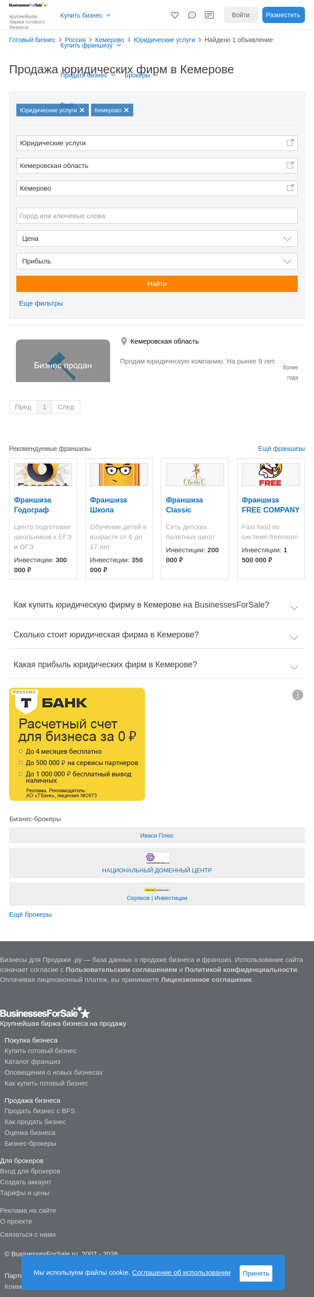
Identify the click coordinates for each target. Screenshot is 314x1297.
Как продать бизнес (35, 1121)
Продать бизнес (83, 75)
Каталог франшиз (32, 1061)
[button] (174, 14)
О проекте (16, 1221)
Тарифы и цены (24, 1192)
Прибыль (36, 261)
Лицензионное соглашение (206, 979)
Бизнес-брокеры (30, 1143)
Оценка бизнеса (30, 1132)
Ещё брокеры (30, 914)
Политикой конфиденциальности (241, 969)
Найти (157, 283)
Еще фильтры (41, 303)
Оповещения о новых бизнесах (54, 1072)
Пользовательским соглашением (121, 969)
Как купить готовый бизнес (46, 1083)
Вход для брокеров (30, 1171)
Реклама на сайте (28, 1210)
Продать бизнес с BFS (40, 1111)
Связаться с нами (28, 1234)
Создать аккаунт (26, 1182)
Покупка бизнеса (31, 1040)
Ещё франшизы (281, 448)
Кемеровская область (54, 165)
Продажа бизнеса (32, 1100)
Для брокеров (21, 1160)
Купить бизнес (81, 15)
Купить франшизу (86, 45)
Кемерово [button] (35, 188)
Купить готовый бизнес (41, 1050)
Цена (30, 238)
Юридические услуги (53, 143)
